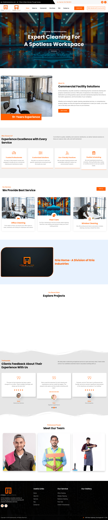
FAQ (59, 8)
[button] (94, 62)
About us (34, 8)
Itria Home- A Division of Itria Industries (74, 262)
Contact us (66, 8)
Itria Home (52, 8)
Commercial (43, 8)
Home (27, 8)
